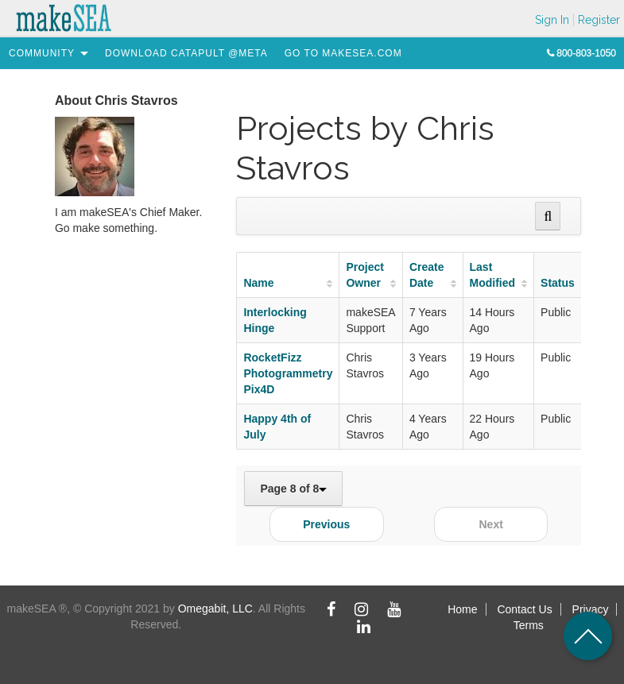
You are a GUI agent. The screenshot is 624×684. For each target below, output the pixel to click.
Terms (529, 625)
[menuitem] (42, 53)
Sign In (552, 20)
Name (258, 282)
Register (599, 20)
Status (558, 282)
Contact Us (524, 609)
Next (491, 524)
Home (462, 609)
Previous (326, 524)
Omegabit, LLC (215, 608)
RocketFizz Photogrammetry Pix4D (287, 373)
